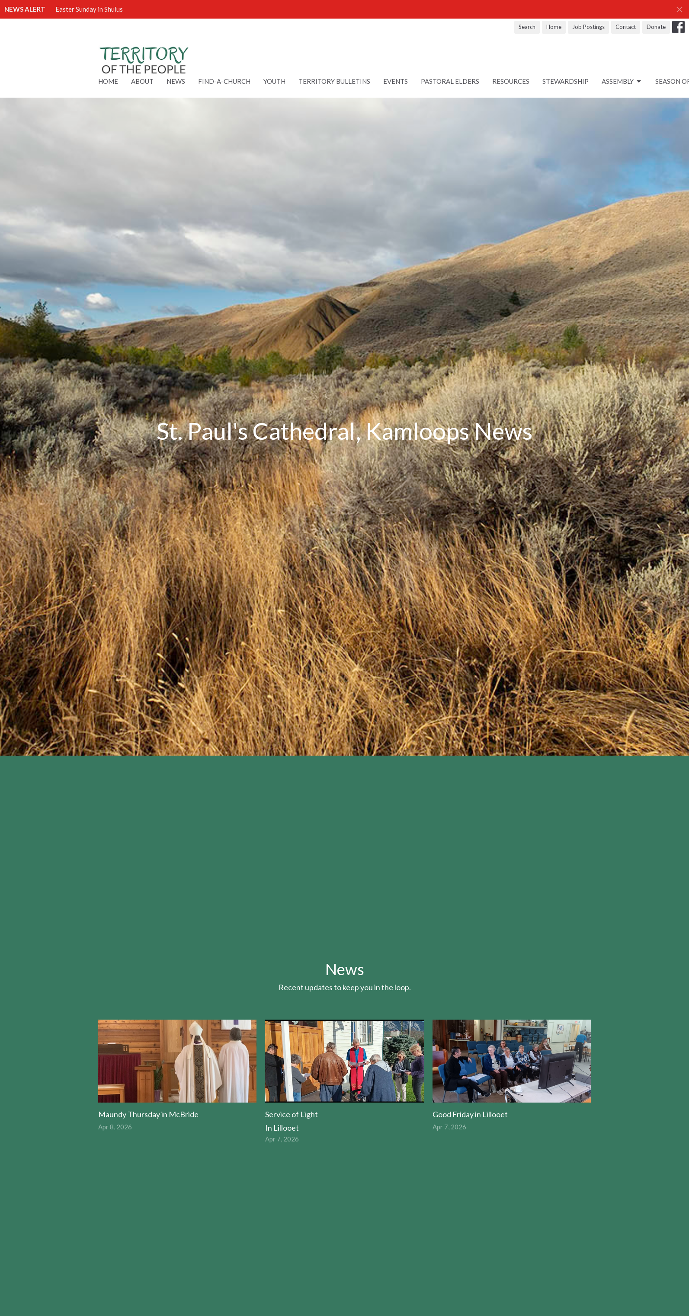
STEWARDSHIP (565, 81)
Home (553, 26)
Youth (274, 81)
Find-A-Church (224, 81)
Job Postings (588, 26)
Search (527, 26)
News (176, 81)
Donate (656, 26)
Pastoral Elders (450, 81)
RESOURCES (510, 81)
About (142, 81)
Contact (625, 26)
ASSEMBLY (622, 81)
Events (395, 81)
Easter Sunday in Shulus (89, 9)
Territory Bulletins (334, 81)
